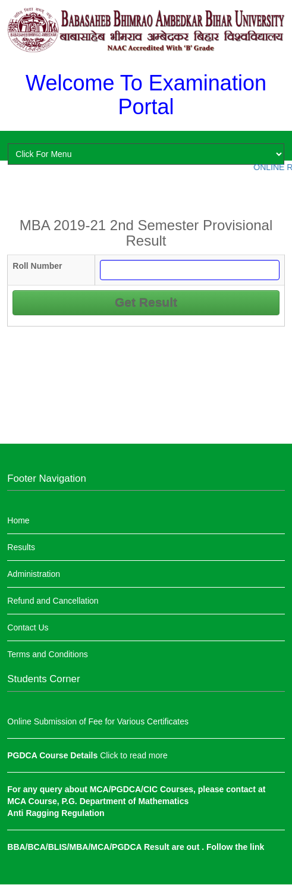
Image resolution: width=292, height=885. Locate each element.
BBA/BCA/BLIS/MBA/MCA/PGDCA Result (89, 847)
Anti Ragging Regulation (55, 813)
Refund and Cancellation (52, 600)
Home (18, 520)
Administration (33, 574)
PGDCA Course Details (53, 755)
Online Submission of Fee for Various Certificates (98, 721)
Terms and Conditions (47, 654)
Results (21, 547)
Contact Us (27, 627)
